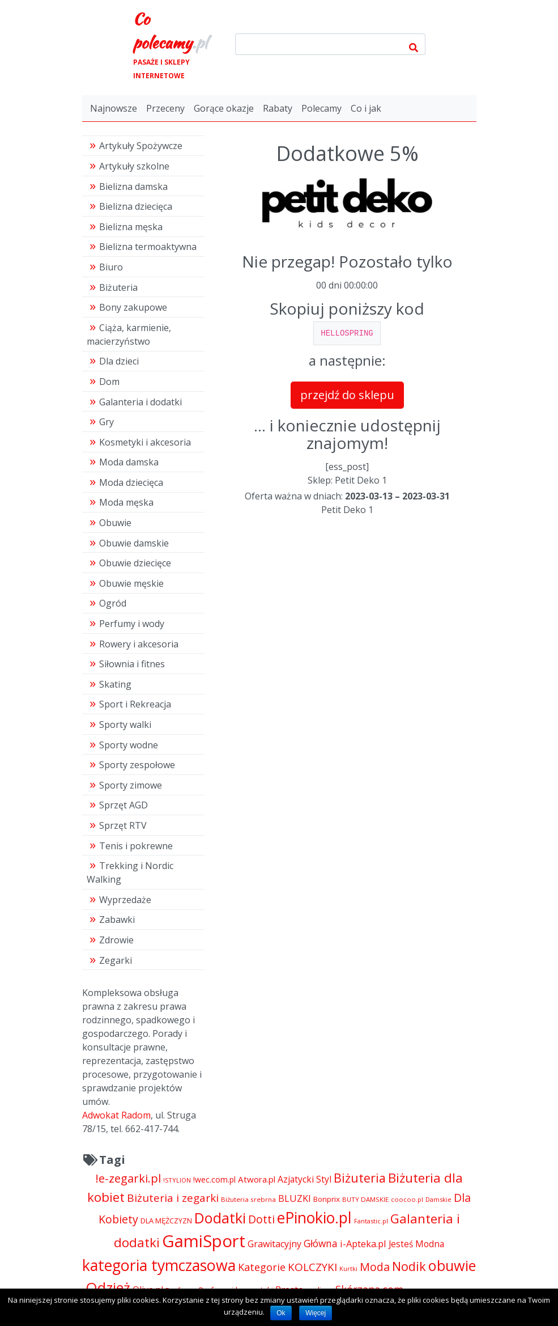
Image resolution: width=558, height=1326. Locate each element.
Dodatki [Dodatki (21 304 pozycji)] (220, 1217)
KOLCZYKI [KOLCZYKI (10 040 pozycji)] (312, 1267)
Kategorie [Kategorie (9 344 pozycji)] (262, 1267)
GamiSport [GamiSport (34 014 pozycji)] (203, 1241)
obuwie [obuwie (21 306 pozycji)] (452, 1265)
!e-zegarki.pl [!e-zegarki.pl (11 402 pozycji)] (128, 1178)
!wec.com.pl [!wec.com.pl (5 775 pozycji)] (214, 1179)
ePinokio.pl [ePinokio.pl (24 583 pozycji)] (314, 1218)
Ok (280, 1313)
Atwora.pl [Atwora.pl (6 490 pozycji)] (256, 1179)
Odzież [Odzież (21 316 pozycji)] (108, 1287)
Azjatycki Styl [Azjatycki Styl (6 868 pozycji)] (304, 1179)
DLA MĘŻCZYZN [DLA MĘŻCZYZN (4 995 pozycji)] (166, 1220)
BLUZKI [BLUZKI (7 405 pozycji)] (294, 1198)
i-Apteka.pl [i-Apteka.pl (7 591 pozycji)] (363, 1243)
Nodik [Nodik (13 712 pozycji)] (409, 1266)
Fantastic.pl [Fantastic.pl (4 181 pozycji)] (371, 1221)
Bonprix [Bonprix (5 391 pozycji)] (326, 1199)
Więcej (315, 1313)
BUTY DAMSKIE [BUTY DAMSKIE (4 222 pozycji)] (365, 1199)
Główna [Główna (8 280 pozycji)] (321, 1243)
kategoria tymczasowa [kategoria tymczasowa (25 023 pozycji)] (159, 1265)
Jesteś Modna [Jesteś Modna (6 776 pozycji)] (416, 1244)
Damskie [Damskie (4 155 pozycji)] (438, 1199)
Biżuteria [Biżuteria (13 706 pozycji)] (360, 1178)
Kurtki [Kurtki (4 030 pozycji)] (348, 1268)
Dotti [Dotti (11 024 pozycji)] (261, 1219)
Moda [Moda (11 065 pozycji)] (375, 1266)
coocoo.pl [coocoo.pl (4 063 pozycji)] (407, 1199)
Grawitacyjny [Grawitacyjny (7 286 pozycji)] (274, 1244)
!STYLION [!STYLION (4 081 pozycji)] (177, 1180)
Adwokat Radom (116, 1115)
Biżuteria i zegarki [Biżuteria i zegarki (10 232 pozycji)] (173, 1198)
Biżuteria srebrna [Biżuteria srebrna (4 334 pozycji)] (248, 1199)
